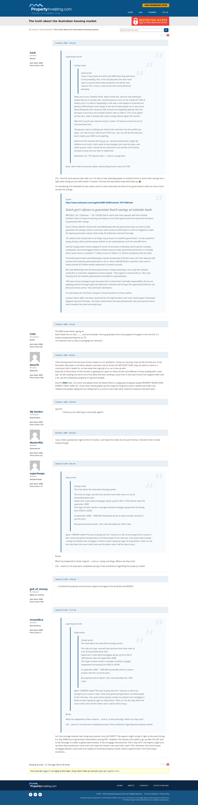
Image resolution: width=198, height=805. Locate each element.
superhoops (37, 473)
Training (152, 12)
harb (33, 52)
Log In (165, 12)
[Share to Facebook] (30, 794)
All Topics (33, 29)
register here (113, 771)
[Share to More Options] (40, 794)
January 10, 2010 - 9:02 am (65, 464)
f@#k (65, 382)
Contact (144, 785)
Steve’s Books (161, 785)
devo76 (34, 365)
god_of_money (39, 589)
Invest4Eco (36, 619)
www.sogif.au (164, 800)
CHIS (33, 334)
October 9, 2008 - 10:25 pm (65, 402)
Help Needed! (46, 29)
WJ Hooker (36, 411)
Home (130, 12)
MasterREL (36, 442)
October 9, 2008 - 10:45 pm (65, 433)
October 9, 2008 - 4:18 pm (65, 324)
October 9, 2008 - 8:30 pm (65, 355)
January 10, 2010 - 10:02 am (65, 579)
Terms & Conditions (151, 794)
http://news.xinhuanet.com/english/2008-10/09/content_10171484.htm (99, 202)
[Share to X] (35, 794)
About (131, 785)
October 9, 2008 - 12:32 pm (65, 43)
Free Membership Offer (156, 5)
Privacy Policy (164, 794)
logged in (47, 771)
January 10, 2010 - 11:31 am (65, 610)
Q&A (141, 12)
